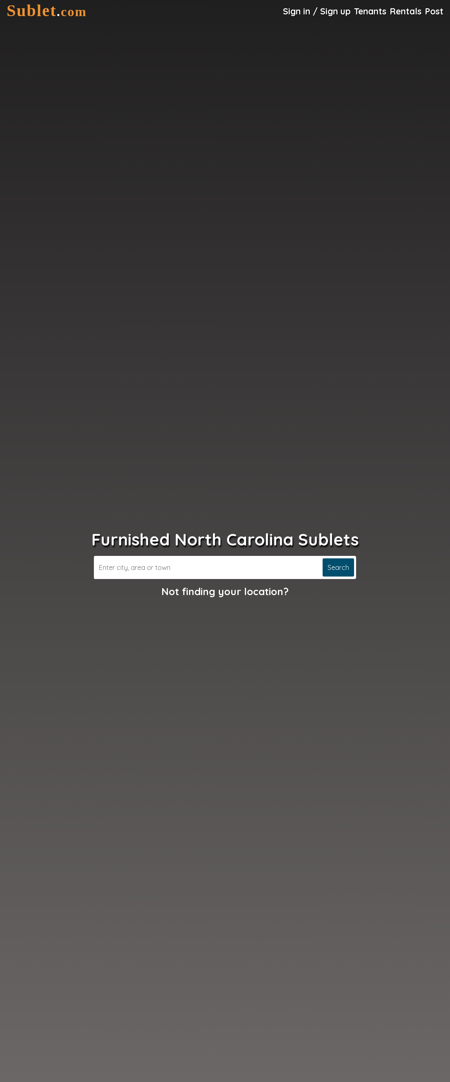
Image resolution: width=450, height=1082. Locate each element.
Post (434, 11)
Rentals (405, 11)
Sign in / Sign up (317, 11)
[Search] (207, 567)
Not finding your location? (225, 591)
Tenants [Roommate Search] (370, 11)
